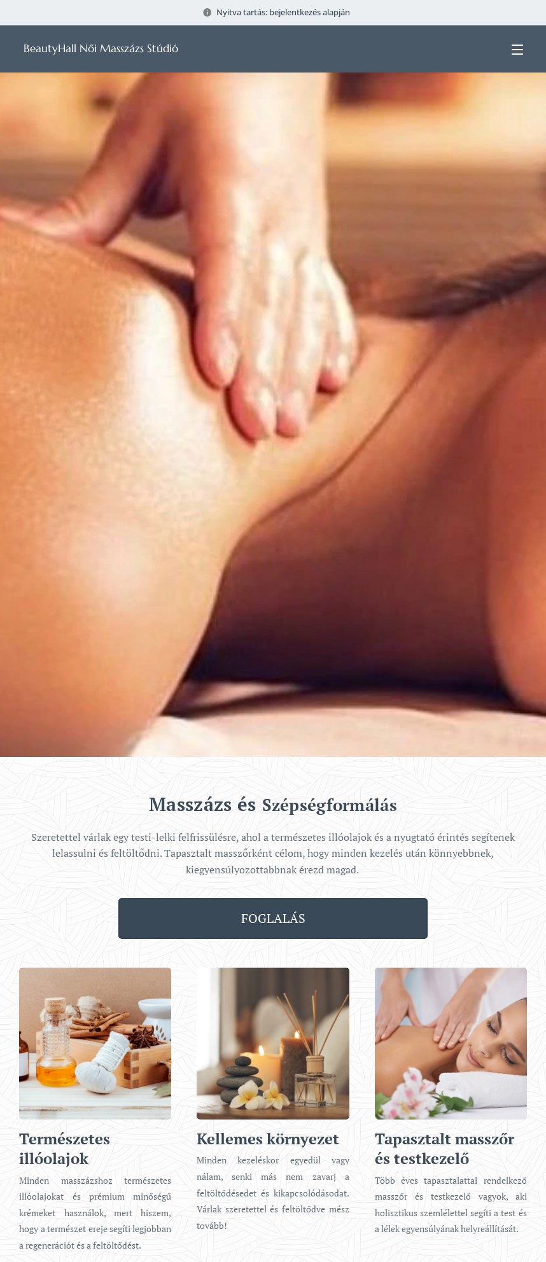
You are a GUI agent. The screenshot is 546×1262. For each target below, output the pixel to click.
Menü (517, 49)
